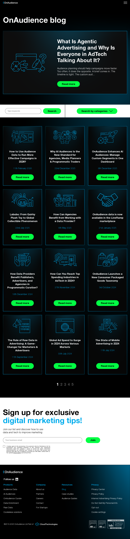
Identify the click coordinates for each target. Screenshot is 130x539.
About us (40, 489)
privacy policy (17, 452)
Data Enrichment (11, 503)
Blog (64, 489)
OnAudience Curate (12, 498)
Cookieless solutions (12, 512)
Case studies (68, 494)
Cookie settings (98, 512)
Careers (39, 498)
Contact (40, 503)
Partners (40, 494)
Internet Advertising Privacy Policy (106, 498)
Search (52, 111)
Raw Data (8, 507)
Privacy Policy (97, 494)
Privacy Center (98, 489)
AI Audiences (9, 494)
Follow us (11, 479)
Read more (22, 177)
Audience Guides (69, 498)
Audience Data (10, 489)
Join (93, 440)
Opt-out (95, 507)
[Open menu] (125, 3)
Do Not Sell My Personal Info (104, 503)
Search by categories (97, 111)
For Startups (42, 507)
